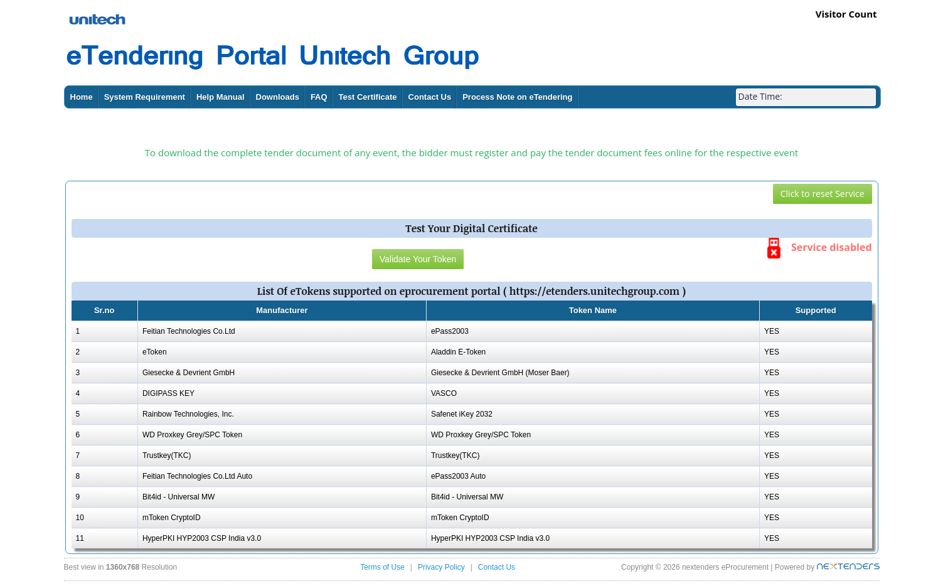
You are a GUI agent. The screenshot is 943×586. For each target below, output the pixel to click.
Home (81, 97)
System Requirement (144, 97)
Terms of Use (382, 567)
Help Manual (220, 97)
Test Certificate (368, 97)
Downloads (277, 97)
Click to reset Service (823, 194)
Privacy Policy (441, 567)
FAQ (319, 97)
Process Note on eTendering (517, 97)
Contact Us (430, 97)
